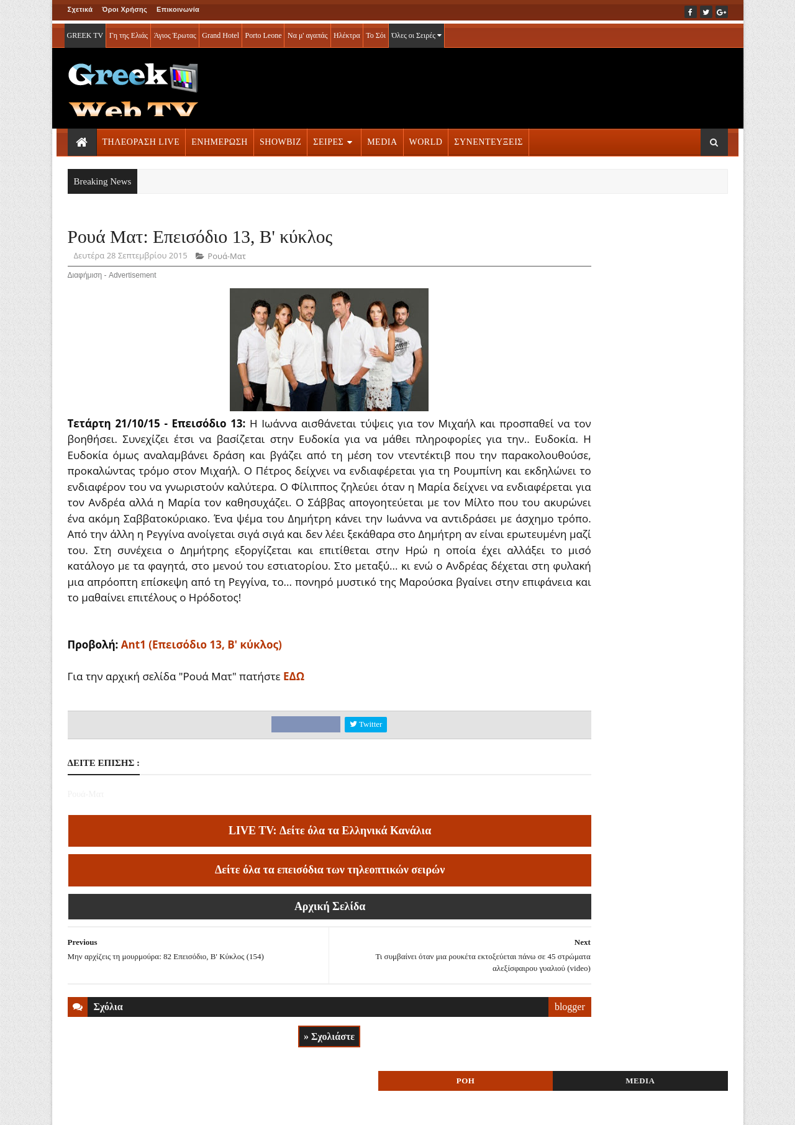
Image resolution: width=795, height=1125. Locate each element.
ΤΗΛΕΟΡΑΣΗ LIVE (141, 138)
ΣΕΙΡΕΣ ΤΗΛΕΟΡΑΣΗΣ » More (626, 857)
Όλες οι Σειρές (416, 32)
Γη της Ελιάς (128, 32)
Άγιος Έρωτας (175, 32)
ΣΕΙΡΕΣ (328, 138)
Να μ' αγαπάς (308, 32)
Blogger (458, 1107)
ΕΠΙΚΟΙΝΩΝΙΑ (183, 1107)
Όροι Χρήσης (124, 9)
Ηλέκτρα (347, 32)
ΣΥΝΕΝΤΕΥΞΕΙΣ (488, 138)
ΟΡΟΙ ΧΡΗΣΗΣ (127, 1107)
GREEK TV (85, 32)
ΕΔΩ (293, 710)
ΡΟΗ (588, 240)
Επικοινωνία (178, 9)
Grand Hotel (220, 32)
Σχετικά (80, 9)
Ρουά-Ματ (226, 258)
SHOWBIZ (280, 138)
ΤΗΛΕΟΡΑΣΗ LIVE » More (618, 775)
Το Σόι (376, 32)
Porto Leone (263, 32)
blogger (499, 1040)
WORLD (426, 138)
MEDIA (382, 138)
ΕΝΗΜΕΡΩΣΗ (219, 138)
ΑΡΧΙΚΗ (82, 1107)
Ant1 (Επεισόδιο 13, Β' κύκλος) (201, 679)
